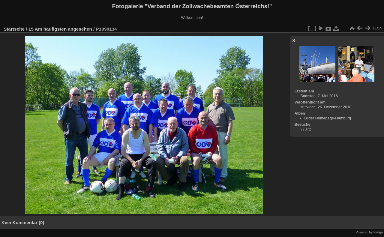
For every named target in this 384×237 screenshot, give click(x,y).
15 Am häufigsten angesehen (60, 29)
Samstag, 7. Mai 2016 (319, 96)
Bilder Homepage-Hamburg (327, 118)
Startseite (14, 29)
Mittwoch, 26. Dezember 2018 (325, 107)
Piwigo (378, 232)
